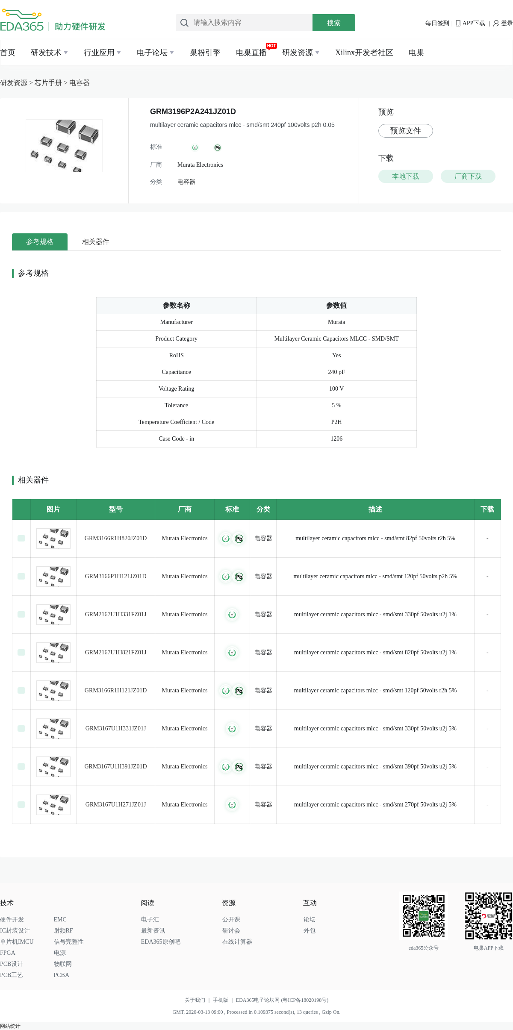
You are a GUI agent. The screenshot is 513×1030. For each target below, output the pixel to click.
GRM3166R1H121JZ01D (116, 690)
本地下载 (405, 176)
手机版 (224, 1000)
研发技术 (46, 52)
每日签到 (437, 23)
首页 (7, 52)
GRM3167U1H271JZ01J (116, 804)
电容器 (79, 82)
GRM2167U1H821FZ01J (116, 652)
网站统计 (10, 1026)
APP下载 (470, 23)
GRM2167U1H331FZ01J (116, 614)
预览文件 (405, 131)
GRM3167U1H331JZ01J (116, 728)
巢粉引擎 (205, 52)
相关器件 (95, 241)
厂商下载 (468, 176)
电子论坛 (152, 52)
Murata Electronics (185, 538)
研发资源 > (17, 82)
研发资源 (297, 52)
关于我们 (199, 1000)
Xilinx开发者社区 (364, 52)
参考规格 (39, 241)
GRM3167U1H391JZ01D (115, 766)
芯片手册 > (52, 82)
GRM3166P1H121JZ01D (116, 576)
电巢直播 (251, 52)
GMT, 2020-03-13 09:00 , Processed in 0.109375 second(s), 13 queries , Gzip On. (256, 1012)
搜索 (334, 22)
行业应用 (99, 52)
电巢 (416, 52)
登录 (503, 23)
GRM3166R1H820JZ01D (116, 538)
